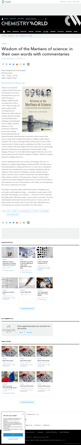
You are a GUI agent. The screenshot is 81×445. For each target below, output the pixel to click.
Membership (76, 1)
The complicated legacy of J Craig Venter (43, 293)
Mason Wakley (27, 272)
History (35, 211)
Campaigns (40, 432)
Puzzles (30, 36)
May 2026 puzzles (8, 360)
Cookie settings (13, 439)
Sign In (6, 18)
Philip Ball (43, 299)
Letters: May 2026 (25, 292)
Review (4, 259)
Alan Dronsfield (8, 58)
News (21, 259)
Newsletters (11, 36)
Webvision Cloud (76, 443)
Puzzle (40, 259)
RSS (37, 414)
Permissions (46, 425)
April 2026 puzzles (25, 360)
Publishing (62, 1)
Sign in (21, 332)
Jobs (17, 36)
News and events (29, 432)
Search (45, 18)
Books (15, 211)
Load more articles (27, 308)
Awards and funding (51, 432)
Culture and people (25, 211)
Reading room (23, 36)
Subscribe (20, 18)
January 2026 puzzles (44, 386)
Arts (8, 211)
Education (69, 1)
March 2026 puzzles (43, 360)
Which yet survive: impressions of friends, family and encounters (9, 263)
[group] (75, 31)
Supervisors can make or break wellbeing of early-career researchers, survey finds (26, 265)
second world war (12, 214)
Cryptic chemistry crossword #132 (43, 262)
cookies (63, 440)
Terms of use (28, 425)
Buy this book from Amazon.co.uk (13, 83)
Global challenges (64, 432)
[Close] (23, 414)
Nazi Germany (44, 211)
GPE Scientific (44, 268)
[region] (13, 428)
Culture (4, 43)
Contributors (31, 414)
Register (13, 18)
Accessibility (37, 425)
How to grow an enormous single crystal (10, 386)
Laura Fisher (9, 270)
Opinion (22, 290)
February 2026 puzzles (27, 386)
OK (13, 434)
